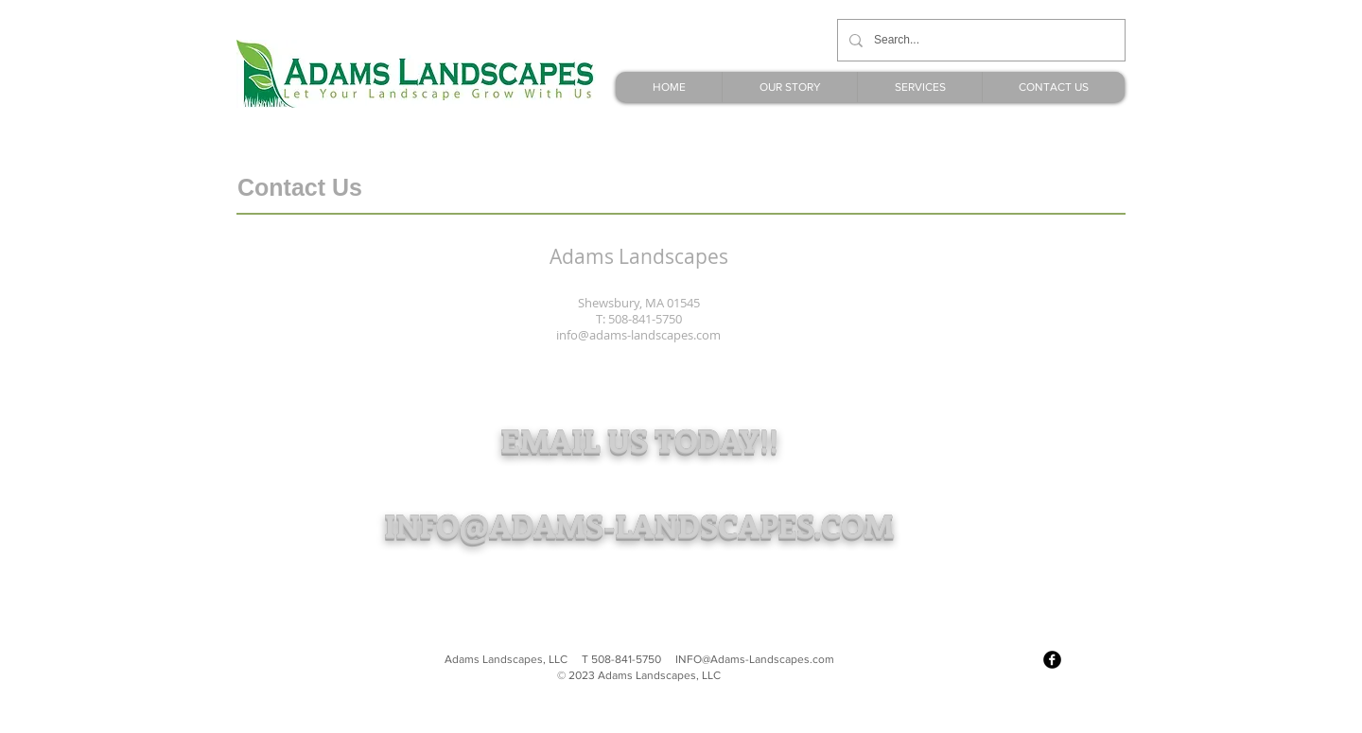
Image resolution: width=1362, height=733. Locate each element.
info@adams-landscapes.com (638, 334)
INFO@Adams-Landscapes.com (754, 659)
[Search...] (979, 40)
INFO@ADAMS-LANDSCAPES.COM (639, 524)
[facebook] (1052, 660)
